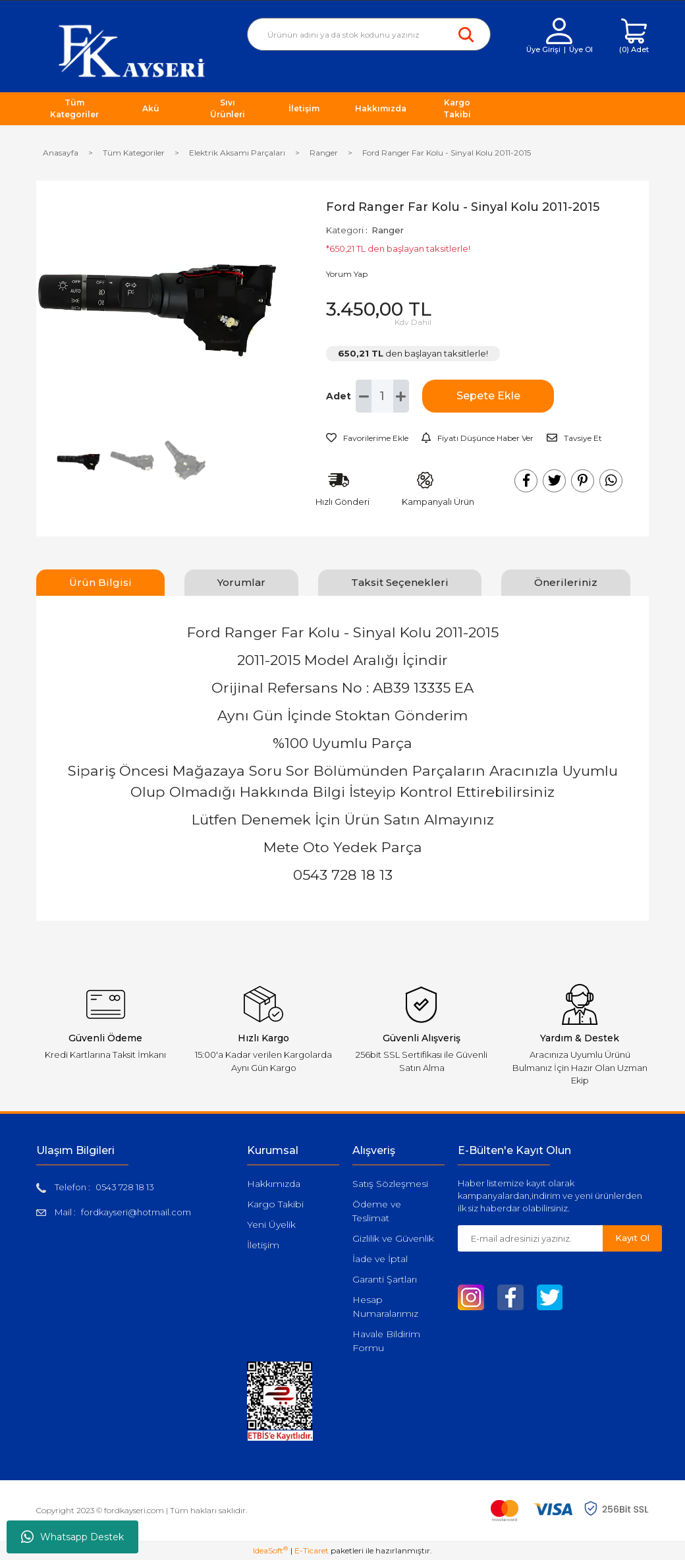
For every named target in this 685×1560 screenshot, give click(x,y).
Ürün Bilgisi (100, 582)
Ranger (387, 230)
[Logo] (131, 50)
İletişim (263, 1245)
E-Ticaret (311, 1550)
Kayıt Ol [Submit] (632, 1237)
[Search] (369, 34)
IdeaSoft (270, 1550)
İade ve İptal (380, 1259)
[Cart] (634, 36)
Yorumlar (241, 582)
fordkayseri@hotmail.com (136, 1212)
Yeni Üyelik (271, 1224)
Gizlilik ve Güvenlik (393, 1238)
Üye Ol (581, 49)
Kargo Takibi (275, 1204)
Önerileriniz (565, 582)
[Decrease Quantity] (363, 396)
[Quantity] (382, 396)
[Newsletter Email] (530, 1238)
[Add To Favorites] (367, 438)
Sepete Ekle (488, 396)
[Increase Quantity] (401, 396)
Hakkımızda (273, 1184)
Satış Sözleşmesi (390, 1184)
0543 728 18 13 (125, 1187)
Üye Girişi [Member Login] (543, 49)
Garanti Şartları (384, 1279)
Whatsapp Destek (72, 1537)
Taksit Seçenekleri (400, 582)
